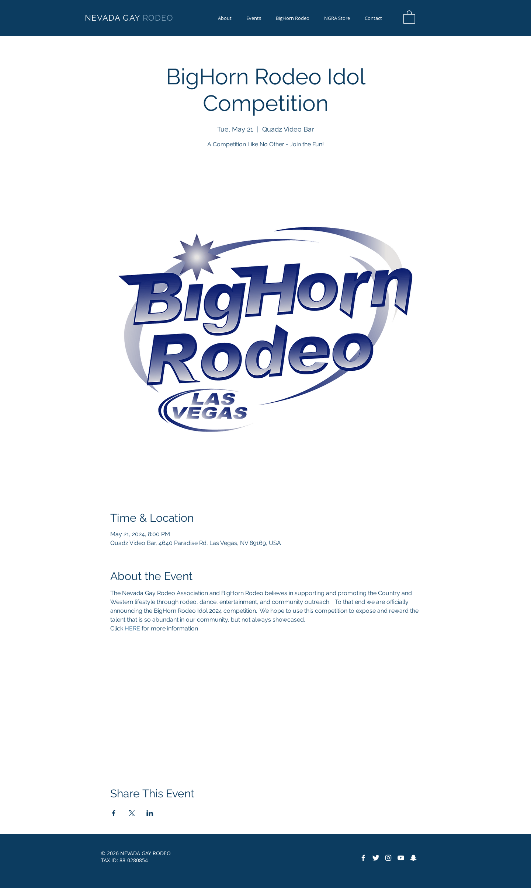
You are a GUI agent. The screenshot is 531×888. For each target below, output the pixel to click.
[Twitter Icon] (376, 858)
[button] (292, 18)
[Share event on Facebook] (113, 813)
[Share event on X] (131, 813)
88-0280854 (133, 860)
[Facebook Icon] (363, 858)
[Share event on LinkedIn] (149, 813)
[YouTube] (401, 858)
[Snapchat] (413, 858)
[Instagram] (388, 858)
